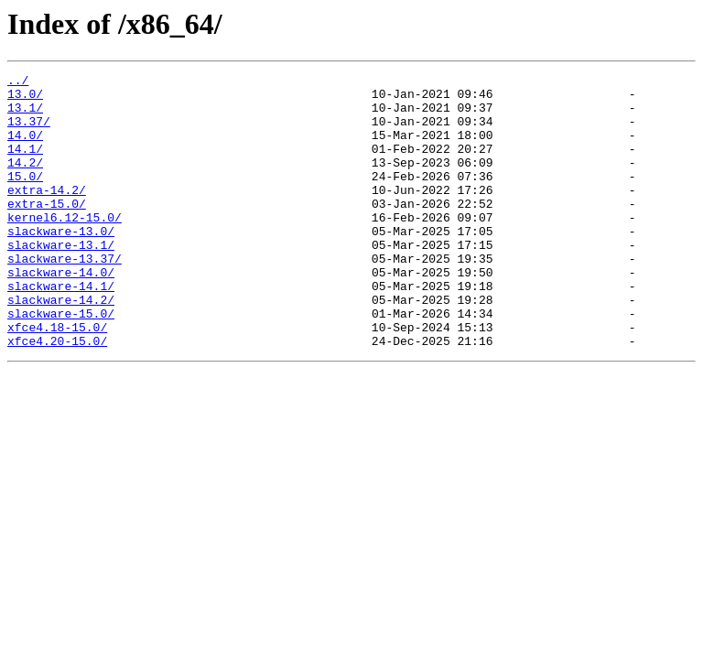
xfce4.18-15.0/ (57, 379)
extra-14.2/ (46, 214)
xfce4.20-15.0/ (57, 395)
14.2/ (25, 181)
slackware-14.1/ (60, 329)
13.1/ (25, 115)
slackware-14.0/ (60, 313)
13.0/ (25, 99)
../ (17, 82)
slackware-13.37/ (64, 296)
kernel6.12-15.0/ (64, 247)
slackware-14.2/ (60, 346)
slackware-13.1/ (60, 280)
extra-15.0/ (46, 230)
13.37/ (28, 132)
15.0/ (25, 197)
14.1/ (25, 165)
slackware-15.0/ (60, 362)
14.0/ (25, 148)
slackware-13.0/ (60, 263)
